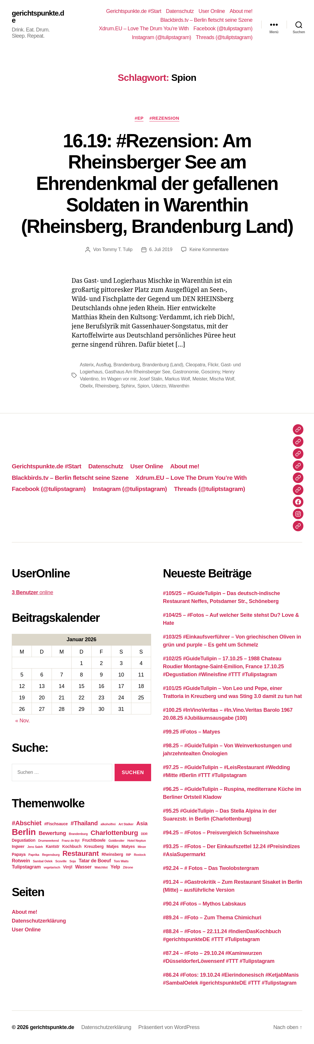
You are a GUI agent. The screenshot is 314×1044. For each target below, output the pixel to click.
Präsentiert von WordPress (169, 1027)
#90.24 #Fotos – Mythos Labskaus (204, 904)
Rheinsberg (106, 385)
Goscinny (210, 371)
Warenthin (179, 385)
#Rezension (164, 118)
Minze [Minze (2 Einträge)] (142, 846)
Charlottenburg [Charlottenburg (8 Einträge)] (114, 832)
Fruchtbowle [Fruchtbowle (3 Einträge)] (93, 840)
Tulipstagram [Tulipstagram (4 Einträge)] (26, 866)
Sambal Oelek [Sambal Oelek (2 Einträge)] (42, 861)
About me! (240, 11)
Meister (199, 378)
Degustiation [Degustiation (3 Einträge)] (23, 840)
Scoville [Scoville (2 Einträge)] (61, 861)
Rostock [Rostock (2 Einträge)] (140, 854)
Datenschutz (180, 11)
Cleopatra (195, 364)
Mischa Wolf (221, 378)
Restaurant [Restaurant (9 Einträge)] (80, 853)
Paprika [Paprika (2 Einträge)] (33, 854)
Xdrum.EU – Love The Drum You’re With (144, 28)
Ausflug (103, 364)
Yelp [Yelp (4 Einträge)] (115, 866)
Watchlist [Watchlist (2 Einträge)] (101, 867)
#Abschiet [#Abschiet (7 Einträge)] (27, 823)
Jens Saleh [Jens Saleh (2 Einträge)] (35, 846)
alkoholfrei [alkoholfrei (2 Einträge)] (108, 824)
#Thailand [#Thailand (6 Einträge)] (84, 823)
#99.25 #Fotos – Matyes (191, 732)
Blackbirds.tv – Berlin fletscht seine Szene (206, 20)
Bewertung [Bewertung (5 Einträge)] (52, 833)
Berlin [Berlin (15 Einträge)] (24, 832)
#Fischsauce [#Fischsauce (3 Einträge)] (56, 824)
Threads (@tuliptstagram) (224, 37)
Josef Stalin (150, 378)
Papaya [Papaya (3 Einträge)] (19, 854)
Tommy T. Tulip (117, 249)
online (32, 592)
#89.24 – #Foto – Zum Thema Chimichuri (212, 918)
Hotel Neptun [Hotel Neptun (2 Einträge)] (136, 840)
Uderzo (158, 385)
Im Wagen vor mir (118, 378)
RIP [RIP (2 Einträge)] (128, 854)
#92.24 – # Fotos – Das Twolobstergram (211, 868)
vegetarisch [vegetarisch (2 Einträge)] (52, 867)
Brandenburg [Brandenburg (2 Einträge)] (78, 834)
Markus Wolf (177, 378)
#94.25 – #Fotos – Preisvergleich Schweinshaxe (221, 833)
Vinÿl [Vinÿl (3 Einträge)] (67, 867)
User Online (212, 11)
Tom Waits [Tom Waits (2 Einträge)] (121, 861)
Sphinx (128, 385)
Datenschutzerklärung (39, 921)
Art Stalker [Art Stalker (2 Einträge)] (125, 824)
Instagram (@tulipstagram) (161, 37)
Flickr (213, 364)
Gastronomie (186, 371)
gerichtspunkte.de (38, 17)
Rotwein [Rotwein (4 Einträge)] (21, 860)
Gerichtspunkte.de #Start (133, 11)
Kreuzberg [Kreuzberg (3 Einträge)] (94, 846)
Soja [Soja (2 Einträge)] (73, 861)
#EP (139, 118)
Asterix (87, 364)
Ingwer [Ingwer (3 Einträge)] (18, 846)
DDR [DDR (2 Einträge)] (144, 834)
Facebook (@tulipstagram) (223, 28)
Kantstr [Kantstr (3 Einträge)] (52, 846)
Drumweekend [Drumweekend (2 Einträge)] (48, 840)
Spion (143, 385)
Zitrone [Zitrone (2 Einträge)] (128, 867)
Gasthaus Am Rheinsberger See (137, 371)
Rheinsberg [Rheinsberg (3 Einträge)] (112, 854)
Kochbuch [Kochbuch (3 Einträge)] (71, 846)
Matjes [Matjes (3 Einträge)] (113, 846)
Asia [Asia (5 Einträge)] (142, 823)
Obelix (86, 385)
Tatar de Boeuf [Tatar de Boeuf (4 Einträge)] (95, 860)
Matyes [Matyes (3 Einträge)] (128, 846)
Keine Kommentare (209, 249)
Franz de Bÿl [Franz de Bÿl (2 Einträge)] (70, 840)
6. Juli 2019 (161, 249)
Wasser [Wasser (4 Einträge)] (83, 866)
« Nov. (22, 721)
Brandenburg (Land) (162, 364)
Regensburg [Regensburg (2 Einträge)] (51, 854)
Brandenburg (126, 364)
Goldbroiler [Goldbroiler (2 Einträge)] (116, 840)
